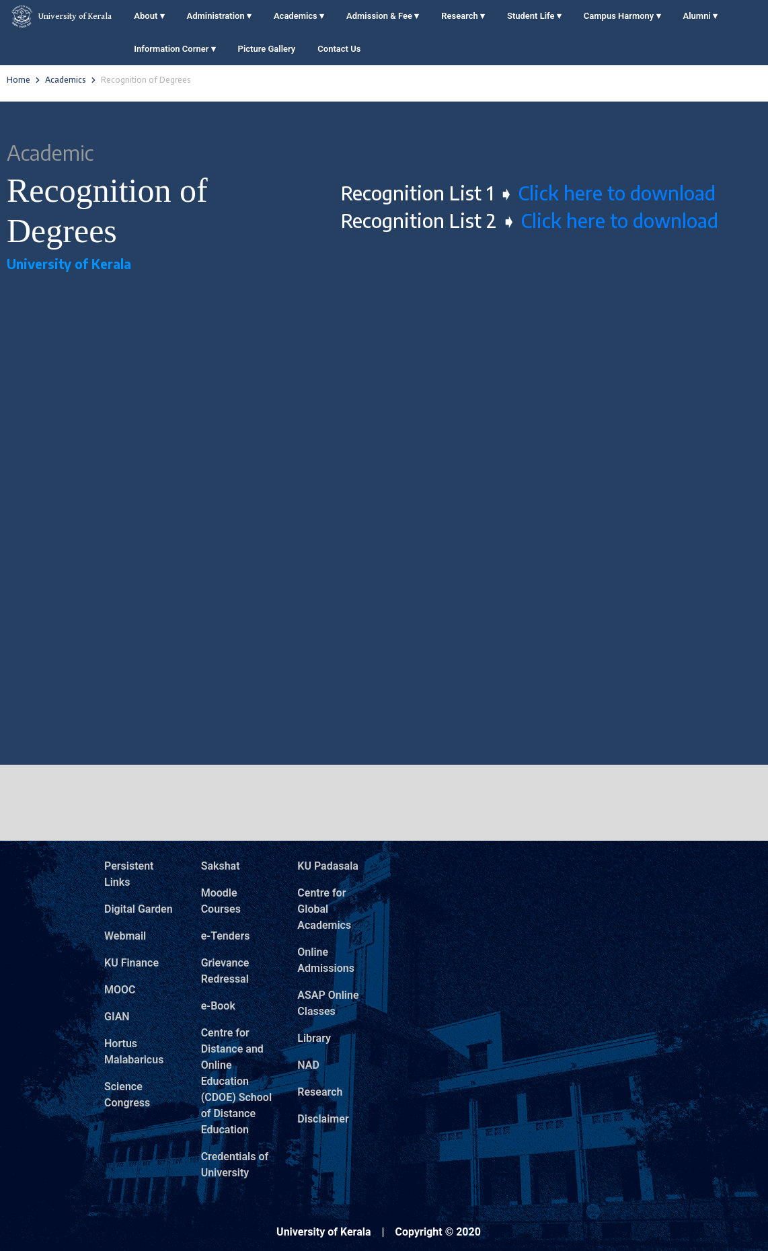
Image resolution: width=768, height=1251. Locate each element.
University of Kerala (61, 16)
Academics (299, 16)
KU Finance (131, 962)
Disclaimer (322, 1118)
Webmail (125, 936)
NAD (308, 1065)
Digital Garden (138, 909)
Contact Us (338, 49)
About (149, 16)
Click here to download (615, 192)
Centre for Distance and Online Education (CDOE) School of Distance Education (236, 1081)
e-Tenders (225, 936)
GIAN (117, 1016)
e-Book (218, 1005)
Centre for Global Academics (324, 909)
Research (463, 16)
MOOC (120, 989)
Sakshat (220, 866)
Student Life (534, 16)
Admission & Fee (382, 16)
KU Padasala (327, 866)
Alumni (700, 16)
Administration (219, 16)
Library (314, 1038)
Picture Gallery (267, 49)
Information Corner (174, 49)
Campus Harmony (622, 16)
